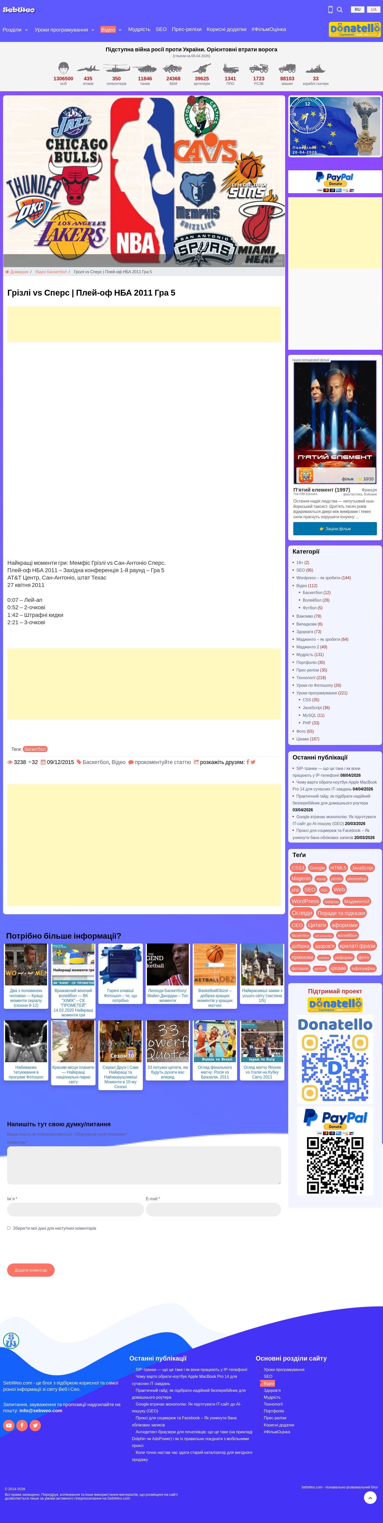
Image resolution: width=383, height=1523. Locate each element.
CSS (307, 699)
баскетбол (35, 749)
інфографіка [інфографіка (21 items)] (363, 968)
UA (374, 9)
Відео (108, 29)
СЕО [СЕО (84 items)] (297, 925)
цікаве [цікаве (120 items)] (338, 967)
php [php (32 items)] (295, 889)
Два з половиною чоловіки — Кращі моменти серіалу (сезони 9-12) (26, 998)
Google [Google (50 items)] (317, 867)
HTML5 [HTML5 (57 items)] (338, 867)
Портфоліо (306, 662)
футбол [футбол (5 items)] (319, 969)
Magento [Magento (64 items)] (301, 878)
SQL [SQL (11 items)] (324, 889)
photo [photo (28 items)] (336, 878)
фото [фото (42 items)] (363, 957)
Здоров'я (304, 631)
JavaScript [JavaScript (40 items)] (362, 868)
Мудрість (139, 28)
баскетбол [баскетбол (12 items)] (300, 935)
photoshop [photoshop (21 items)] (356, 878)
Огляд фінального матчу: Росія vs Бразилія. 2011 (215, 1071)
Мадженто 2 (307, 646)
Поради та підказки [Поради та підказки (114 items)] (341, 912)
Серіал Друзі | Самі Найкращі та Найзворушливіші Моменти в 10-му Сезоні (121, 1076)
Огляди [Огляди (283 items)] (302, 912)
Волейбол (312, 600)
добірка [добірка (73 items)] (300, 945)
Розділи (12, 29)
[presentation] (45, 1250)
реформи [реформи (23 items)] (344, 957)
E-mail (153, 1198)
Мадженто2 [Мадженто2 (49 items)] (357, 901)
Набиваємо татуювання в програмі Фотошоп (26, 1071)
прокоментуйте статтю (163, 761)
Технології (305, 677)
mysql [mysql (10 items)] (321, 878)
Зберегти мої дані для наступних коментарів (54, 1228)
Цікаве (302, 738)
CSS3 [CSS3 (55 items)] (298, 867)
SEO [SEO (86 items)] (309, 889)
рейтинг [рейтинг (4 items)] (324, 958)
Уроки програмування (61, 29)
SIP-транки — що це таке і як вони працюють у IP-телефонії (191, 1369)
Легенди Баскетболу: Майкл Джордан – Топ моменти (167, 995)
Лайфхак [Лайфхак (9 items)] (332, 901)
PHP (307, 722)
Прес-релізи (187, 28)
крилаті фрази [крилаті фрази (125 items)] (358, 945)
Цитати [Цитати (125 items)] (317, 924)
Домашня (16, 271)
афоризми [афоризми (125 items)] (345, 924)
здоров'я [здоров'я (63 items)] (324, 945)
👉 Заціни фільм (334, 528)
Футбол (310, 607)
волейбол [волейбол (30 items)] (347, 935)
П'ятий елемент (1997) (321, 489)
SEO (161, 28)
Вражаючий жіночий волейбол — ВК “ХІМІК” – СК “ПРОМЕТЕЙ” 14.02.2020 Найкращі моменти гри (73, 1002)
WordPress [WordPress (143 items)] (305, 900)
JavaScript (312, 707)
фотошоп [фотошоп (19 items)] (300, 968)
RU (358, 9)
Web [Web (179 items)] (339, 889)
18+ (299, 562)
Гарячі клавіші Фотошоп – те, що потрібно (120, 995)
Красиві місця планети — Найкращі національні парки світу (73, 1074)
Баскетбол (57, 271)
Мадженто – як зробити (318, 639)
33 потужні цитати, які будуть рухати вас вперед (167, 1071)
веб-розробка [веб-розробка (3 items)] (323, 936)
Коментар (17, 1142)
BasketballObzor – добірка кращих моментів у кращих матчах (215, 998)
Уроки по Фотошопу (314, 685)
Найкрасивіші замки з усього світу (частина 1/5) (262, 995)
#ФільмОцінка (269, 28)
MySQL (309, 715)
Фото (301, 731)
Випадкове (306, 624)
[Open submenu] (26, 29)
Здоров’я (272, 1390)
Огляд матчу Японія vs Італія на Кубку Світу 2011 (262, 1071)
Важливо (304, 616)
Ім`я (12, 1198)
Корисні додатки (227, 28)
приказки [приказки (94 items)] (302, 956)
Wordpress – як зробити (318, 577)
